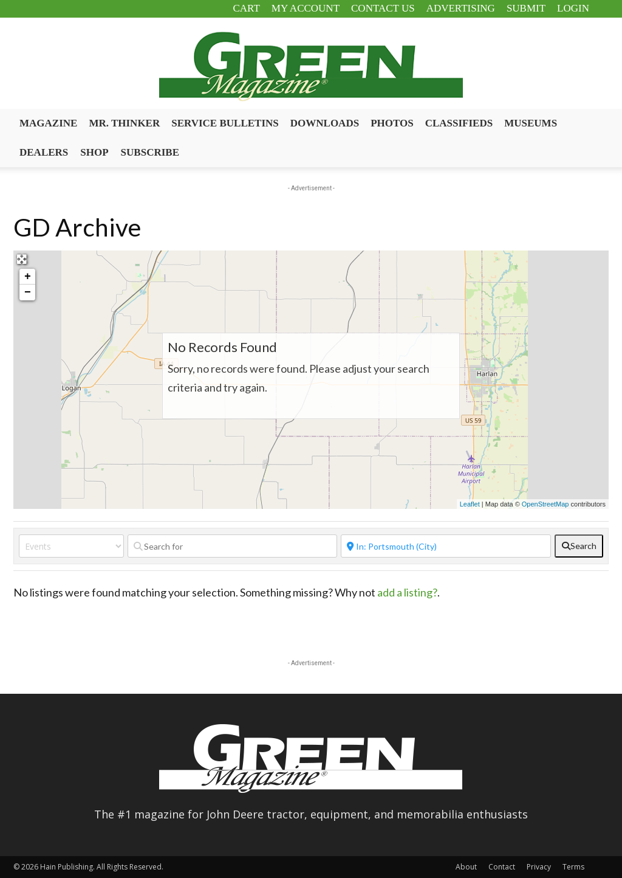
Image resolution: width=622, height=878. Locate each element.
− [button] (27, 292)
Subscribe (150, 152)
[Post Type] (71, 546)
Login (573, 8)
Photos (392, 123)
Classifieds (459, 123)
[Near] (446, 546)
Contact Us (383, 8)
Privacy (539, 867)
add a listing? (407, 592)
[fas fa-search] (579, 546)
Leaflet (470, 504)
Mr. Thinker (124, 123)
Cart (246, 8)
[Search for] (233, 546)
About (466, 867)
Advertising (460, 8)
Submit (526, 8)
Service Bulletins (225, 123)
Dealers (43, 152)
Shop (94, 152)
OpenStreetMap (545, 504)
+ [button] (27, 276)
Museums (530, 123)
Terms (573, 867)
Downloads (324, 123)
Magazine (48, 123)
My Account (306, 8)
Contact (501, 867)
